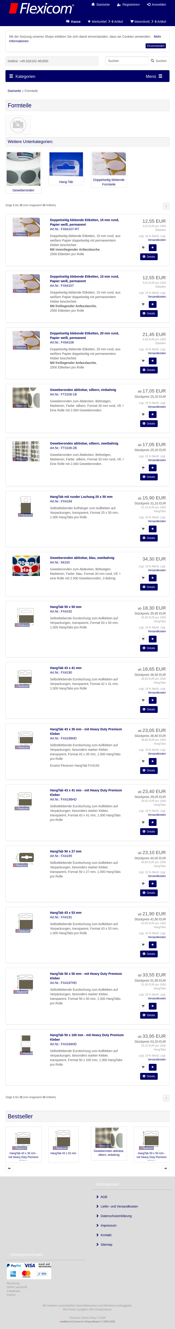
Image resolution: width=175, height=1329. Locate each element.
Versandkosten (157, 240)
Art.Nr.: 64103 (60, 562)
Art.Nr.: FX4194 (61, 501)
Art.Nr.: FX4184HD (63, 1044)
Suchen (159, 61)
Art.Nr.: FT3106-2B (63, 448)
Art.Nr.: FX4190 (61, 672)
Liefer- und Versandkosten (117, 1206)
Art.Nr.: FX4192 (61, 611)
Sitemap (104, 1244)
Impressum (106, 1225)
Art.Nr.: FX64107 (62, 285)
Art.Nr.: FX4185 (61, 856)
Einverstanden (156, 45)
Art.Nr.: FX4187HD (63, 983)
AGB (101, 1197)
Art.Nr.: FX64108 (62, 342)
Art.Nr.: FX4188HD (63, 799)
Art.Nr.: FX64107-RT (64, 229)
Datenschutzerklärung (114, 1216)
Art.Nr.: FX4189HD (63, 738)
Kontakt (103, 1235)
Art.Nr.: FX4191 (61, 917)
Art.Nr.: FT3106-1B (63, 394)
